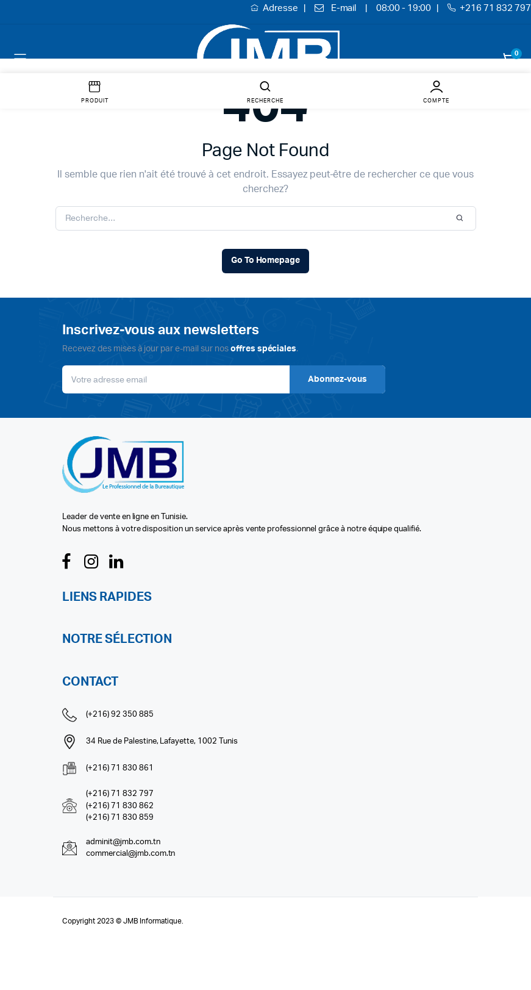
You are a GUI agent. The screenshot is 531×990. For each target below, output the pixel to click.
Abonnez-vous (337, 379)
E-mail (343, 8)
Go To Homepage (266, 260)
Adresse (281, 8)
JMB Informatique (152, 921)
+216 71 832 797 (495, 8)
